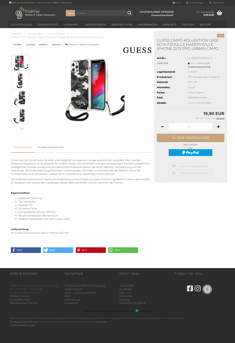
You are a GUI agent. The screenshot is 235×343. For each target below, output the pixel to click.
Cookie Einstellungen (23, 325)
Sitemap (124, 299)
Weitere (205, 24)
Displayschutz (47, 24)
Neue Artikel (126, 285)
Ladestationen (95, 24)
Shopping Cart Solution (24, 321)
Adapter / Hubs (121, 24)
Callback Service (19, 296)
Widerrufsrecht (74, 289)
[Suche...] (70, 13)
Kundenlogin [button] (195, 2)
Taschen (188, 24)
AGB (67, 296)
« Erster (17, 44)
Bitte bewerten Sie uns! (24, 302)
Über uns (125, 292)
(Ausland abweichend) (199, 67)
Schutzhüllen (21, 24)
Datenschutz (72, 299)
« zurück (30, 44)
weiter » (43, 44)
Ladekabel (71, 24)
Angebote (125, 289)
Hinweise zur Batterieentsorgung (85, 285)
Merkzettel (216, 2)
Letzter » (57, 44)
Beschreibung (23, 147)
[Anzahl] (190, 126)
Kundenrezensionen (50, 147)
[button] (176, 3)
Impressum (72, 302)
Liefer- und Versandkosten (81, 292)
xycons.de (101, 321)
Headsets (169, 24)
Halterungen (147, 24)
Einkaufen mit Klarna (132, 302)
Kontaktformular (20, 299)
